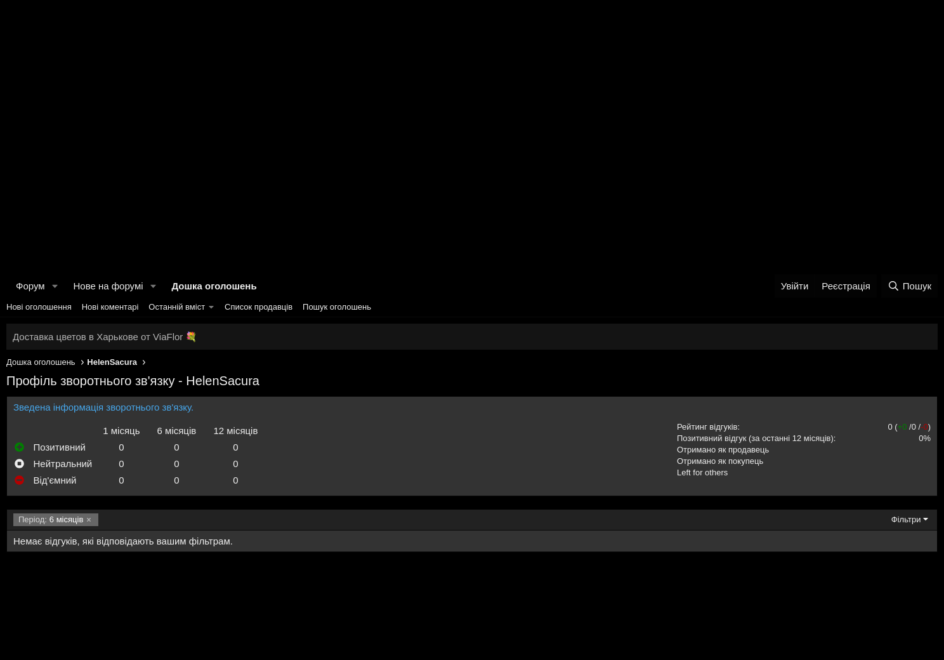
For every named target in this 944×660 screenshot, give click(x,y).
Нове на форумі (108, 285)
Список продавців (258, 307)
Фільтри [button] (906, 519)
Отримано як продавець (723, 449)
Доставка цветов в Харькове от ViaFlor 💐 (105, 336)
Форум (30, 285)
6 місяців (50, 519)
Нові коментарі (110, 307)
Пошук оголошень (337, 307)
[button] (54, 286)
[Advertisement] (472, 95)
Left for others (702, 472)
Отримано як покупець (720, 461)
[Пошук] (909, 286)
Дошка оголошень (213, 285)
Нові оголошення (39, 307)
